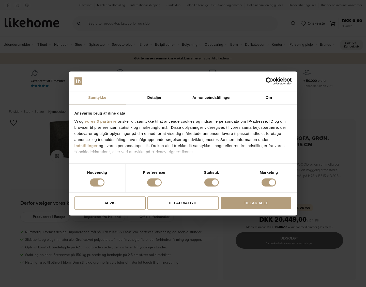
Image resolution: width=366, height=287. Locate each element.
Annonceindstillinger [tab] (211, 97)
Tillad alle (256, 203)
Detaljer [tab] (154, 97)
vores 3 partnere (101, 121)
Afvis (109, 203)
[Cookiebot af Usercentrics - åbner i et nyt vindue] (269, 81)
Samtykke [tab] (97, 97)
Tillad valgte (183, 203)
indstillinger (86, 146)
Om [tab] (269, 97)
